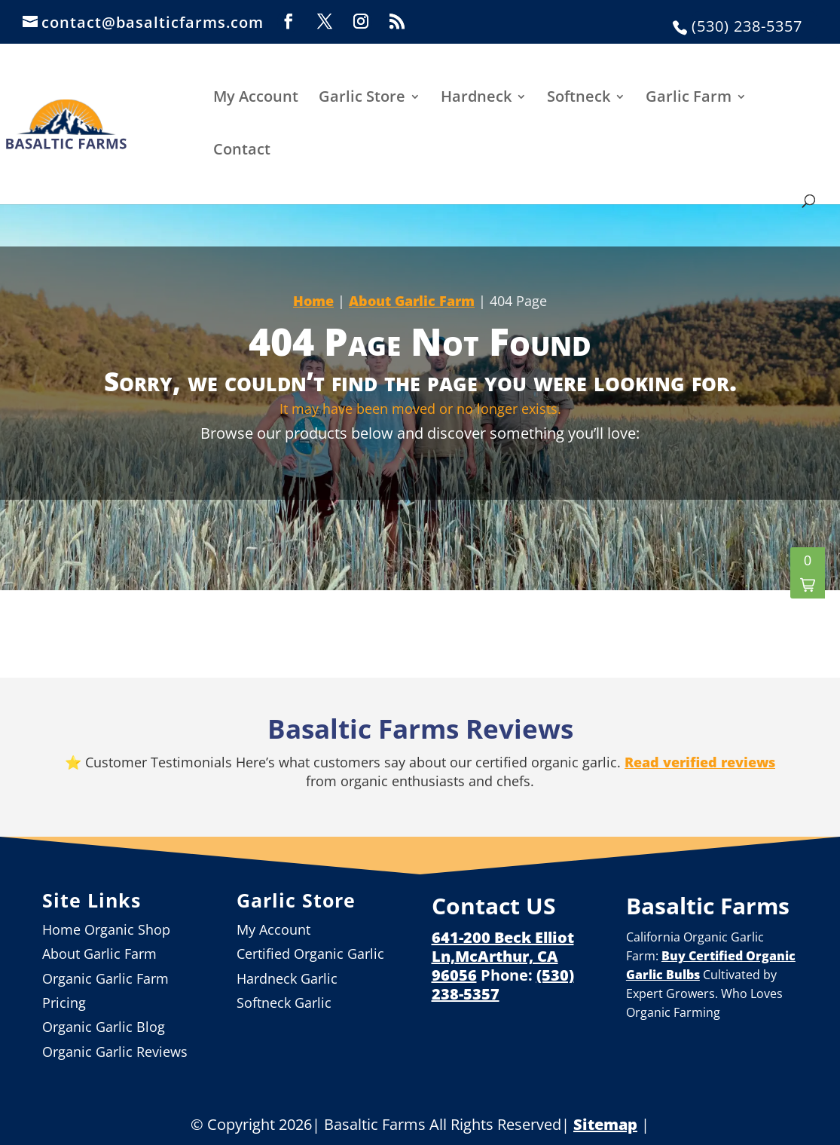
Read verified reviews (700, 762)
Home (313, 301)
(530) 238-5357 (747, 26)
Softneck (578, 97)
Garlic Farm (689, 97)
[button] (807, 573)
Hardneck (476, 97)
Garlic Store (362, 97)
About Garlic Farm (412, 301)
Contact (241, 150)
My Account (255, 97)
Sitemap (605, 1124)
